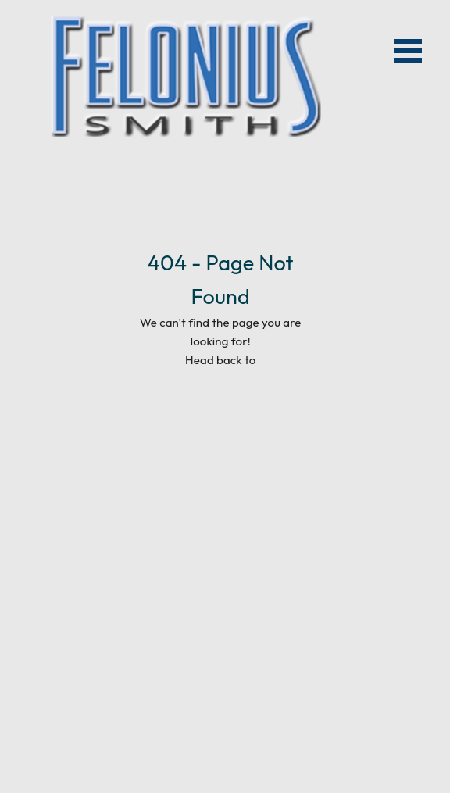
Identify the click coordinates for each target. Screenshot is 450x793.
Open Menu (408, 51)
